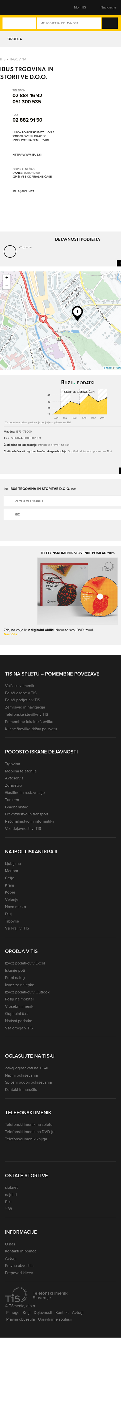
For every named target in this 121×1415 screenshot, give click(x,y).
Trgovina (17, 59)
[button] (13, 7)
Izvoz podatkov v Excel (25, 963)
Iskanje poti (15, 970)
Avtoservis (14, 778)
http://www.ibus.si (27, 154)
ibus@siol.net (23, 191)
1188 (8, 1209)
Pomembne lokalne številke (29, 721)
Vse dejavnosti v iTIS (23, 828)
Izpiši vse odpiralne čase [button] (32, 177)
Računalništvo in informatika (29, 821)
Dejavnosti (43, 1312)
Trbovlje (12, 921)
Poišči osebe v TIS (20, 693)
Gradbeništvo (16, 807)
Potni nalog (15, 977)
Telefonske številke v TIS (26, 714)
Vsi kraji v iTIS (17, 928)
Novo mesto (15, 907)
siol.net (11, 1187)
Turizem (12, 800)
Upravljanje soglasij (55, 1319)
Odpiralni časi (16, 1013)
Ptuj (8, 914)
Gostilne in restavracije (25, 792)
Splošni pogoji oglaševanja (28, 1082)
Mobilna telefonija (20, 771)
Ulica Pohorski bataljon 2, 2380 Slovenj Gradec (33, 134)
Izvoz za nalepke (19, 985)
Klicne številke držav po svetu (31, 729)
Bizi (8, 1202)
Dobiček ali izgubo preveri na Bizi (90, 451)
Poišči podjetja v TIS (22, 700)
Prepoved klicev (19, 1273)
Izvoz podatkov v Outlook (27, 992)
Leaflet (108, 367)
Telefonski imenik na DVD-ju (29, 1132)
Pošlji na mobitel (19, 999)
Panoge (13, 1312)
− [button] (6, 285)
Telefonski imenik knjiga (26, 1139)
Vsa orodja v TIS (19, 1028)
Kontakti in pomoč (20, 1251)
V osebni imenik (19, 1006)
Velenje (11, 899)
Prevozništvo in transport (26, 814)
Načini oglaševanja (21, 1075)
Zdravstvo (13, 785)
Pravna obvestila (19, 1265)
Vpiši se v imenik (19, 686)
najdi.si (11, 1194)
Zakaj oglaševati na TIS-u (26, 1068)
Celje (9, 878)
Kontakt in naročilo (21, 1089)
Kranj (9, 885)
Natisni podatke (18, 1021)
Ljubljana (13, 863)
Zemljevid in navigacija (25, 707)
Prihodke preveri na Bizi (54, 445)
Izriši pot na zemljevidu (31, 140)
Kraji (26, 1312)
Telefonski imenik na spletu (28, 1124)
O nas (10, 1244)
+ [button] (6, 278)
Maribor (11, 871)
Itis (3, 59)
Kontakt (62, 1312)
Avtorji (10, 1258)
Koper (10, 892)
